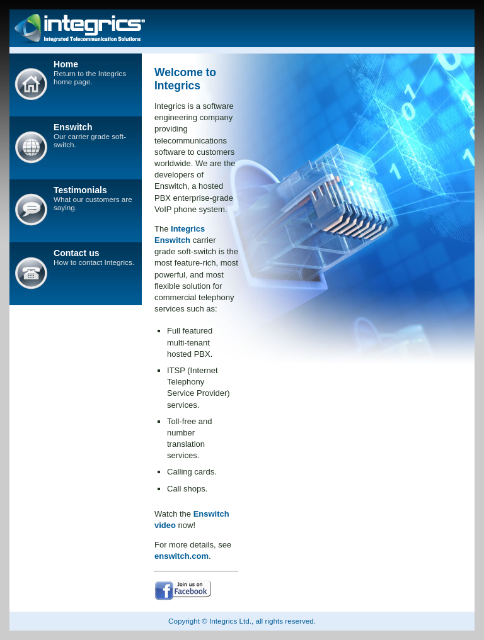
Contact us (77, 253)
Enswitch (73, 127)
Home (66, 64)
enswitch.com (181, 556)
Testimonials (80, 190)
